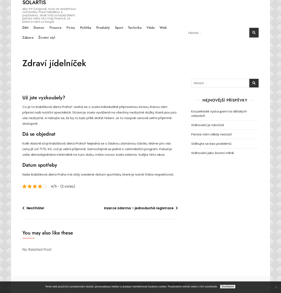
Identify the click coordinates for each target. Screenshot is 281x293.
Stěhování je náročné (207, 125)
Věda (151, 27)
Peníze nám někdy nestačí (211, 134)
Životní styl (46, 37)
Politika (85, 27)
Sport (119, 27)
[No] (276, 287)
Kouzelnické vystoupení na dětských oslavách (219, 113)
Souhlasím (228, 286)
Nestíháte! (35, 208)
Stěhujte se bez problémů (211, 143)
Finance (56, 27)
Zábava (27, 37)
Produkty (103, 27)
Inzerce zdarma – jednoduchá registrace (139, 208)
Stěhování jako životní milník (212, 153)
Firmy (71, 27)
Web (163, 27)
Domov (39, 27)
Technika (135, 27)
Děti (25, 27)
